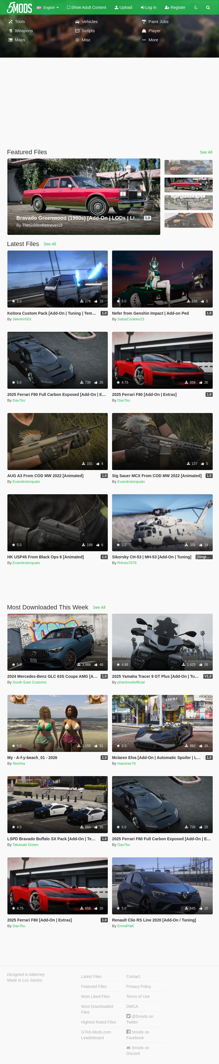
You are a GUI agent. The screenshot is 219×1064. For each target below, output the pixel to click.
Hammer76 (126, 763)
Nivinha (19, 763)
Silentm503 (22, 319)
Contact (133, 976)
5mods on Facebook (137, 1035)
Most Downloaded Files (97, 1009)
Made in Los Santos (24, 980)
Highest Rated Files (98, 1022)
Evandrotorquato (26, 481)
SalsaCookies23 (130, 319)
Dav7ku (19, 400)
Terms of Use (138, 996)
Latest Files (91, 976)
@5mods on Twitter (139, 1019)
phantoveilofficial (131, 682)
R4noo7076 (127, 563)
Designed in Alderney (26, 974)
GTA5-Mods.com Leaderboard (96, 1035)
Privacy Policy (138, 986)
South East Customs (29, 682)
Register (175, 7)
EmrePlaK (125, 926)
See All (206, 152)
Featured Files (94, 986)
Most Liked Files (95, 996)
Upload (123, 7)
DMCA (132, 1006)
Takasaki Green (25, 845)
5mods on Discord (137, 1050)
